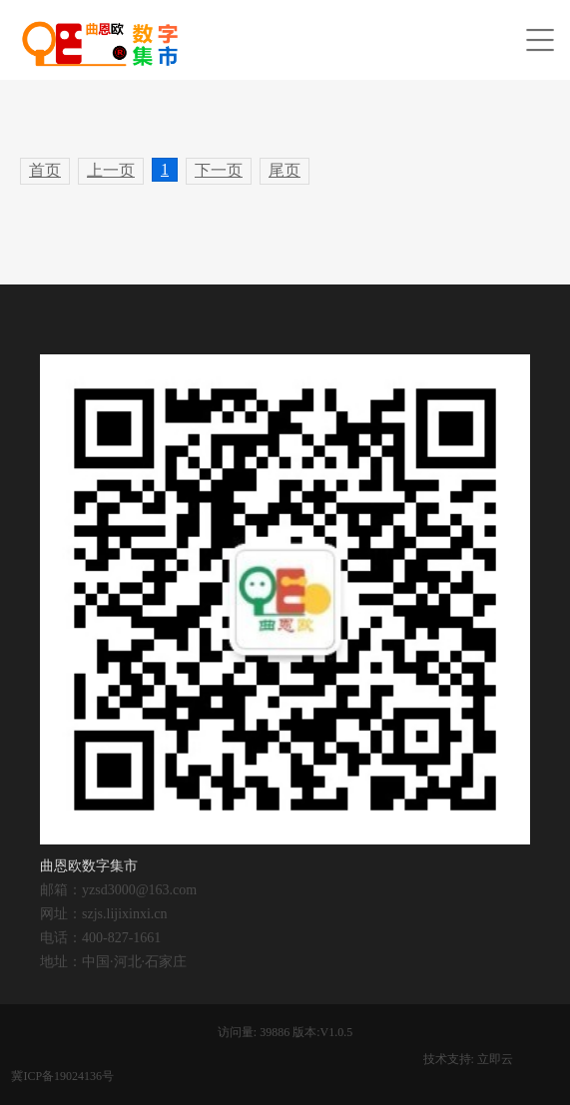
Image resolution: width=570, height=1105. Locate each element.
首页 (45, 170)
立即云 (495, 1059)
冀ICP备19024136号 (62, 1076)
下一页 (219, 170)
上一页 (111, 170)
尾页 (284, 170)
